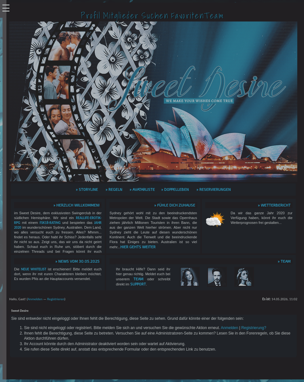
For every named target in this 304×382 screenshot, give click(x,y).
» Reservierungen (213, 189)
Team (138, 278)
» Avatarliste (142, 189)
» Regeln (114, 189)
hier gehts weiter (138, 246)
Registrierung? (253, 328)
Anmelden (35, 299)
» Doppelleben (175, 189)
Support (138, 284)
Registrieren (55, 299)
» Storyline (87, 189)
